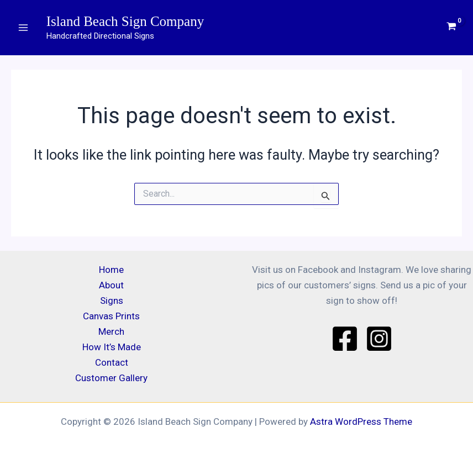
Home (111, 269)
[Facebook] (345, 338)
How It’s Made (111, 346)
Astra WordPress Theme (361, 421)
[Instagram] (379, 338)
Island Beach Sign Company (125, 21)
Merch (111, 331)
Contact (111, 362)
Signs (111, 300)
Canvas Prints (111, 316)
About (111, 285)
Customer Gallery (111, 377)
